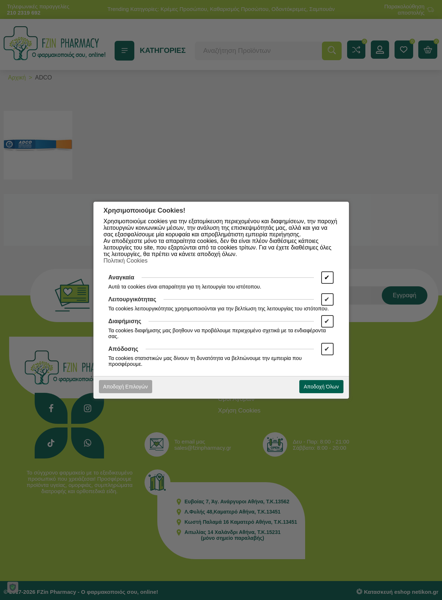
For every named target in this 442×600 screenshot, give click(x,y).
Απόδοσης (123, 349)
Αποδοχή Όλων (321, 387)
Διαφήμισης (124, 321)
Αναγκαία (121, 277)
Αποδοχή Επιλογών (125, 387)
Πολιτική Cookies (126, 261)
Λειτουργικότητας (132, 299)
